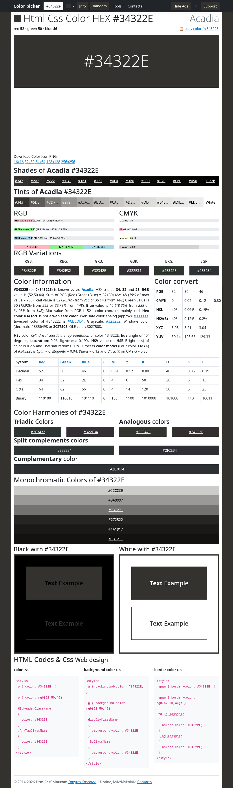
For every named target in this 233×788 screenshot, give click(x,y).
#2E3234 (204, 270)
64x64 (40, 161)
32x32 (30, 161)
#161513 (85, 180)
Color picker (27, 6)
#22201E (53, 180)
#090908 (148, 180)
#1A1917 (115, 529)
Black (210, 180)
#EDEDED (197, 202)
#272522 (115, 519)
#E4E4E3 (164, 202)
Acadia (87, 289)
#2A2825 (38, 180)
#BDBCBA (102, 202)
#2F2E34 (170, 450)
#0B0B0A (133, 180)
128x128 (53, 161)
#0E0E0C (117, 180)
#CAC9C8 (117, 202)
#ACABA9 (86, 202)
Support (210, 6)
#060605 (180, 180)
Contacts (135, 6)
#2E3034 (117, 469)
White (210, 202)
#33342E (143, 431)
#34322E (22, 180)
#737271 (115, 509)
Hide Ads (180, 6)
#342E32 (64, 270)
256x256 (68, 161)
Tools (117, 6)
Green (65, 362)
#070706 (164, 180)
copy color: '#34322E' (202, 28)
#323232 (113, 321)
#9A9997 (115, 500)
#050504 (196, 180)
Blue (86, 362)
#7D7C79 (54, 202)
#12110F (101, 180)
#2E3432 (38, 431)
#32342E (99, 270)
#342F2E (196, 431)
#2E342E (169, 270)
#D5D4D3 (133, 202)
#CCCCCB (115, 490)
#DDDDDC (150, 202)
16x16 (19, 161)
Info (82, 6)
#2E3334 (64, 450)
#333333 (141, 316)
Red (42, 362)
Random (100, 6)
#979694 (69, 202)
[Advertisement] (116, 121)
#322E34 (134, 270)
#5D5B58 (38, 202)
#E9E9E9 (180, 202)
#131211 (115, 539)
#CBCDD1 (76, 321)
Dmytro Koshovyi (82, 781)
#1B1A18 (69, 180)
